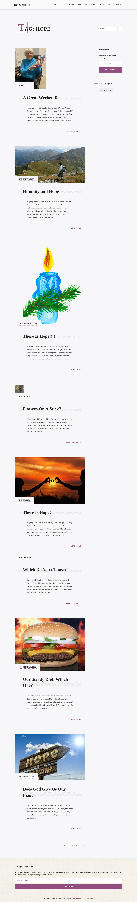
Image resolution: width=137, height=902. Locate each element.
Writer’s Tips (105, 4)
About (63, 4)
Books (71, 4)
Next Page (73, 845)
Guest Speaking (91, 4)
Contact (117, 4)
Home (54, 4)
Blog (79, 4)
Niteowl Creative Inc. (78, 898)
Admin (90, 898)
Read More (76, 131)
